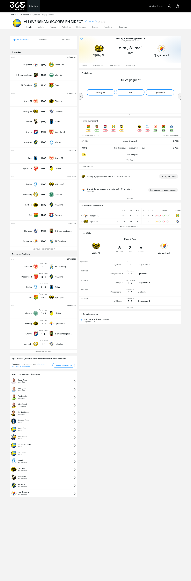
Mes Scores (156, 6)
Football (14, 14)
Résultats (33, 6)
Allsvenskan (25, 14)
